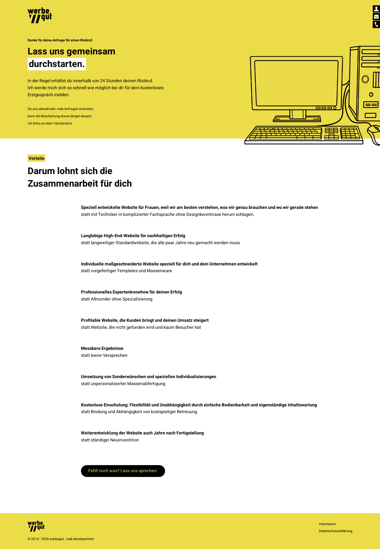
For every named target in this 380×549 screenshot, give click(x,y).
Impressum (327, 524)
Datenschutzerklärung (335, 531)
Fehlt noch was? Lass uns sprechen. (123, 471)
